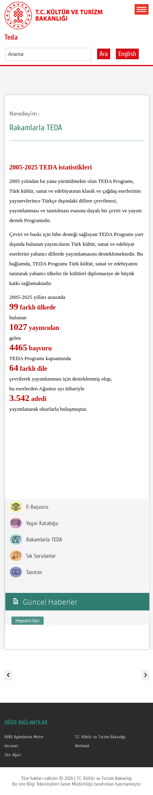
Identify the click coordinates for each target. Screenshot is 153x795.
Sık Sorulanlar (32, 555)
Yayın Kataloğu (33, 523)
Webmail (82, 746)
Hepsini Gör (28, 620)
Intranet (11, 746)
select (93, 53)
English (127, 54)
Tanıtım (25, 572)
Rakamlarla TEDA (35, 539)
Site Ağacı (12, 755)
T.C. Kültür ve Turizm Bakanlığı (100, 737)
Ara (104, 54)
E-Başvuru (29, 506)
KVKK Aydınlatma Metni (23, 737)
